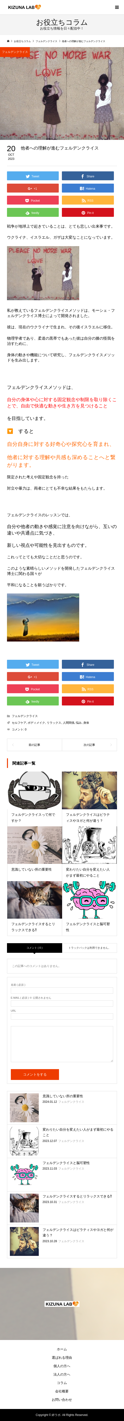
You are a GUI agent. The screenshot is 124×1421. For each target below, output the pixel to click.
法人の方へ (61, 1374)
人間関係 (68, 722)
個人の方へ (61, 1366)
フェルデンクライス (15, 52)
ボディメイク (36, 722)
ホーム (62, 1349)
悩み (79, 722)
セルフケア (19, 722)
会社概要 (62, 1391)
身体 (86, 722)
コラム (62, 1383)
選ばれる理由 (62, 1357)
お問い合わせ (62, 1400)
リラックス (54, 722)
